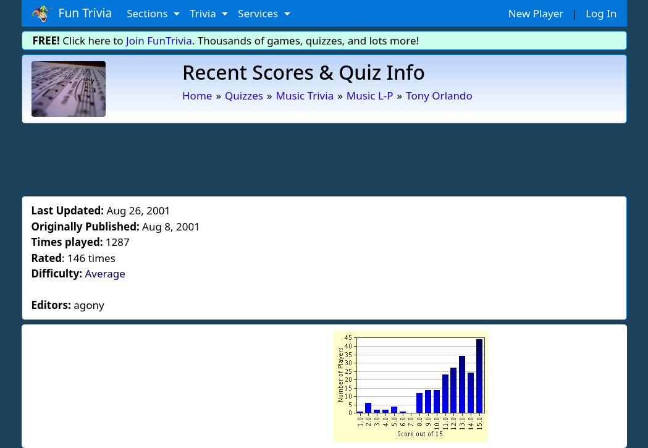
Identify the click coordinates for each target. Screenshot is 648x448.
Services (259, 13)
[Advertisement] (324, 157)
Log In (601, 13)
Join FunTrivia (159, 40)
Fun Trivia (72, 13)
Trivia (204, 13)
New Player (535, 13)
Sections (148, 13)
